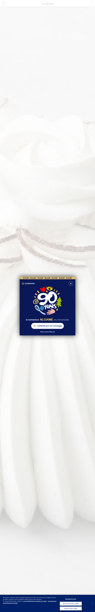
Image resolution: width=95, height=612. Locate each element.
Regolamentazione (70, 600)
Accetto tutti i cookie (70, 609)
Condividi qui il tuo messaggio (47, 325)
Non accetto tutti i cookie (70, 604)
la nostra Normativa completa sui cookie (34, 602)
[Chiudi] (92, 604)
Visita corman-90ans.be (47, 331)
